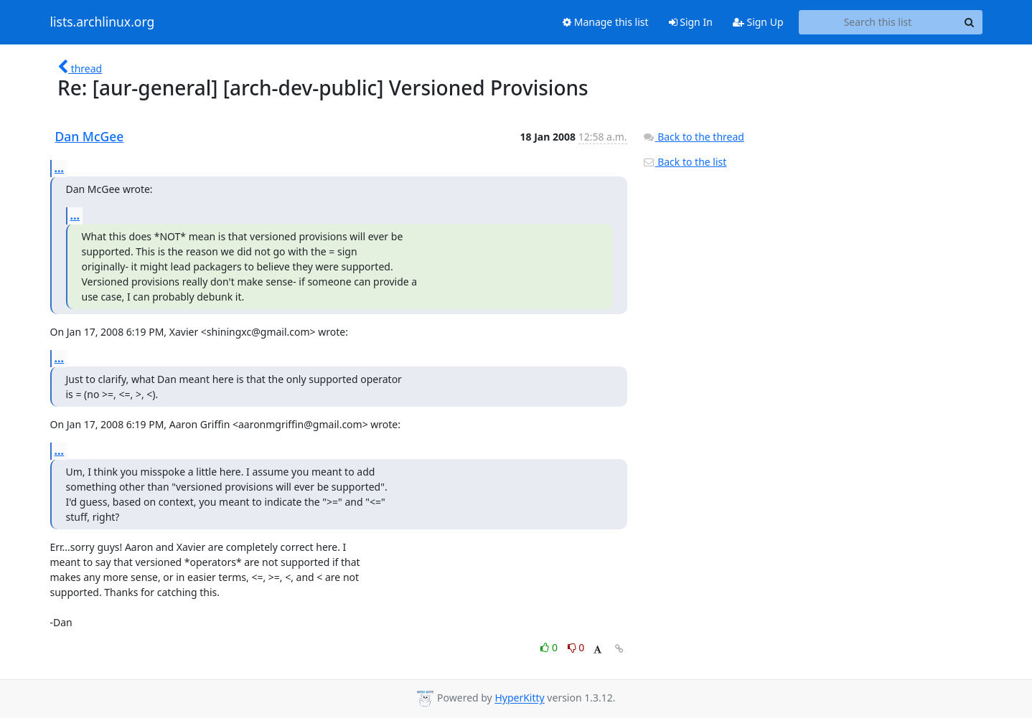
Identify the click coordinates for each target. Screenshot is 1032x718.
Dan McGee (89, 136)
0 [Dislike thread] (576, 647)
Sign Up (758, 22)
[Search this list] (878, 22)
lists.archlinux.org (102, 22)
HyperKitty (519, 698)
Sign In (691, 22)
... (60, 168)
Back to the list (684, 162)
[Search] (969, 22)
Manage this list (606, 22)
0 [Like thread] (550, 647)
